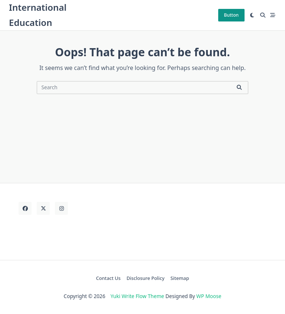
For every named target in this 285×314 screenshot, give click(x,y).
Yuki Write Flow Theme (137, 296)
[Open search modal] (262, 15)
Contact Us (108, 278)
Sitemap (179, 278)
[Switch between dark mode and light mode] (252, 15)
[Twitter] (43, 208)
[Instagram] (61, 208)
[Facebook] (25, 208)
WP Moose (208, 296)
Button (231, 15)
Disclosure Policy (145, 278)
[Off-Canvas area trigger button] (273, 15)
